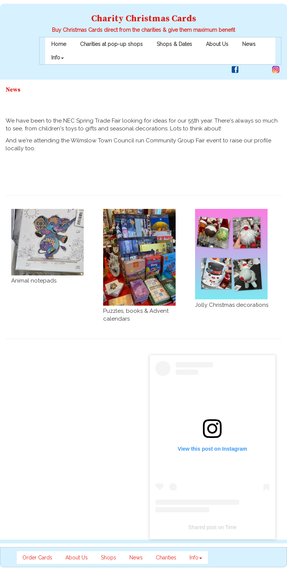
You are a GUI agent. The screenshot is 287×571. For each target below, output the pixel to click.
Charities (166, 558)
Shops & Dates (174, 44)
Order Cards (37, 558)
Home (58, 44)
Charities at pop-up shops (111, 44)
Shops (108, 558)
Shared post (202, 527)
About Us (217, 44)
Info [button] (57, 58)
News (249, 44)
